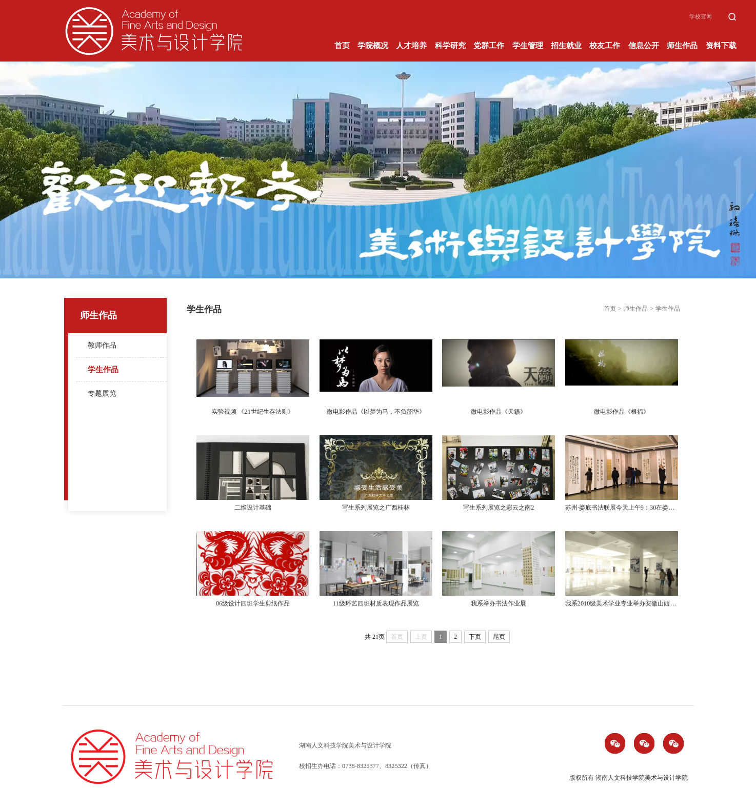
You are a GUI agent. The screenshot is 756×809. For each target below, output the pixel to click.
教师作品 (102, 345)
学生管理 (527, 46)
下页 (475, 636)
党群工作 (488, 46)
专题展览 (102, 393)
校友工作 (604, 46)
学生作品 (103, 369)
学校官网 (700, 16)
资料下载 (721, 46)
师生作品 (682, 46)
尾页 (499, 636)
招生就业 (566, 46)
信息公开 (643, 46)
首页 (342, 46)
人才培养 (411, 46)
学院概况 (372, 46)
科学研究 (450, 46)
